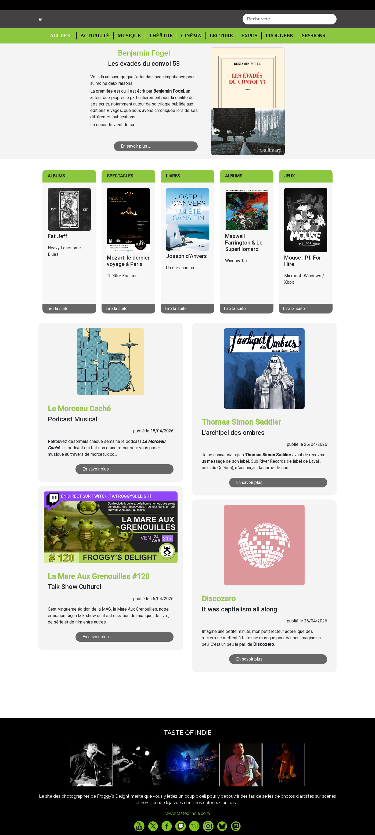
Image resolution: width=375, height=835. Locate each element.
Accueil (65, 56)
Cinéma (189, 56)
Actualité (96, 56)
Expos (246, 56)
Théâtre (160, 56)
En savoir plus (112, 489)
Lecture (218, 56)
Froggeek (276, 56)
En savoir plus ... (150, 166)
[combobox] (290, 39)
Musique (129, 56)
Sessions (310, 56)
